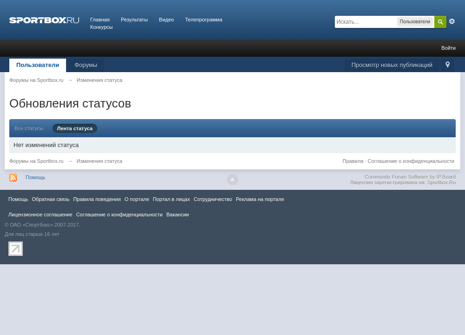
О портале (137, 199)
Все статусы (28, 128)
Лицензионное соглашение (40, 214)
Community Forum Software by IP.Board (410, 177)
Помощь (36, 177)
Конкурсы (101, 27)
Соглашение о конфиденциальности (411, 161)
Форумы (85, 64)
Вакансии (177, 214)
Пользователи (37, 64)
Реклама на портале (260, 199)
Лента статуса (75, 128)
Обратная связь (50, 199)
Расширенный (452, 21)
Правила (353, 161)
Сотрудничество (212, 199)
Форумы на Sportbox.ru (36, 161)
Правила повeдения (96, 199)
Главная (100, 19)
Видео (166, 19)
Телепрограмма (203, 19)
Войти (448, 48)
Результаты (134, 19)
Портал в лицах (171, 199)
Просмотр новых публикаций (392, 64)
